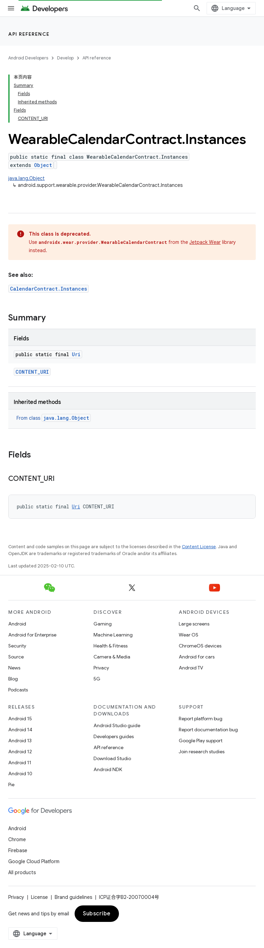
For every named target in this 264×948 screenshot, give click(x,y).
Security (17, 646)
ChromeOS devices (200, 646)
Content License (199, 547)
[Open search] (197, 8)
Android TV (191, 668)
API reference (29, 34)
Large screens (194, 624)
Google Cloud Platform (33, 861)
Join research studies (201, 751)
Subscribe (97, 913)
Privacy (101, 668)
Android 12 (20, 751)
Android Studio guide (117, 725)
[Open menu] (11, 8)
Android (17, 624)
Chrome (17, 839)
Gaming (103, 624)
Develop (65, 58)
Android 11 (19, 762)
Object (43, 165)
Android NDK (108, 769)
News (14, 668)
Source (16, 657)
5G (97, 679)
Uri (76, 354)
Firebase (17, 850)
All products (22, 872)
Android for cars (196, 657)
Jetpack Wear (205, 242)
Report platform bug (200, 718)
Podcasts (18, 690)
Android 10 (20, 773)
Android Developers (28, 58)
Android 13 (20, 740)
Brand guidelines (73, 897)
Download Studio (112, 758)
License (39, 897)
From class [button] (53, 418)
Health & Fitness (111, 646)
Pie (11, 784)
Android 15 (20, 718)
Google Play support (200, 740)
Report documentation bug (208, 729)
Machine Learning (113, 635)
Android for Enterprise (32, 635)
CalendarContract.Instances (48, 288)
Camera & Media (112, 657)
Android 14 (20, 729)
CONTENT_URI (32, 372)
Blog (13, 679)
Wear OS (188, 635)
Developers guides (114, 736)
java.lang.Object (26, 178)
